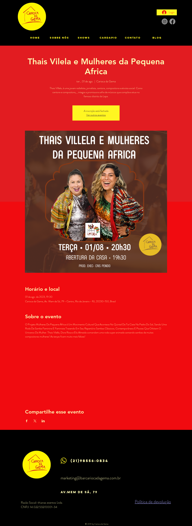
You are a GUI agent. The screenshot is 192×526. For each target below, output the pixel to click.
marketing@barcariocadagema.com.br (91, 478)
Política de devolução (153, 502)
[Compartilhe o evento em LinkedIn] (43, 421)
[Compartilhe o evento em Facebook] (26, 421)
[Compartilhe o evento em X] (35, 421)
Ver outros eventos (96, 115)
